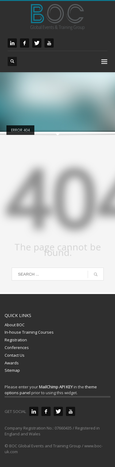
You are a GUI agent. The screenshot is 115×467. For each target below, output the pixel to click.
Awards (12, 363)
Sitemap (12, 370)
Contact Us (15, 355)
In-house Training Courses (29, 332)
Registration (16, 340)
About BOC (15, 325)
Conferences (17, 347)
